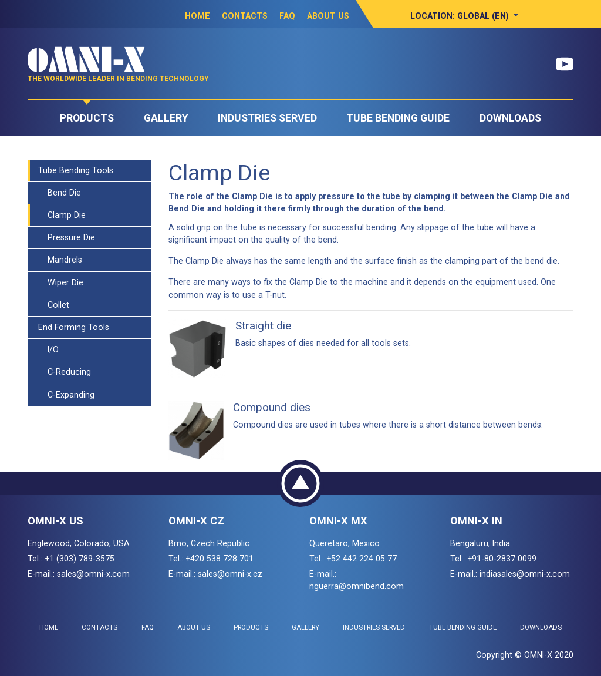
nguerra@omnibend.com (356, 586)
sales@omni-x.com (93, 574)
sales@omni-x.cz (230, 574)
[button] (464, 15)
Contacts (245, 16)
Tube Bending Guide (398, 118)
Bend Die (59, 192)
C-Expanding (66, 394)
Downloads (510, 118)
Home (197, 16)
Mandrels (60, 259)
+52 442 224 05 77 (361, 558)
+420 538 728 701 (219, 558)
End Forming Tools (73, 327)
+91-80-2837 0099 (501, 558)
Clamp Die (62, 215)
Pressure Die (66, 237)
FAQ (287, 16)
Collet (53, 305)
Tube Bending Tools (75, 170)
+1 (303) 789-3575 (79, 558)
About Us (328, 16)
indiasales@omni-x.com (525, 574)
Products (87, 118)
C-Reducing (64, 371)
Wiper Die (60, 282)
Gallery (166, 118)
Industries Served (267, 118)
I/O (48, 349)
